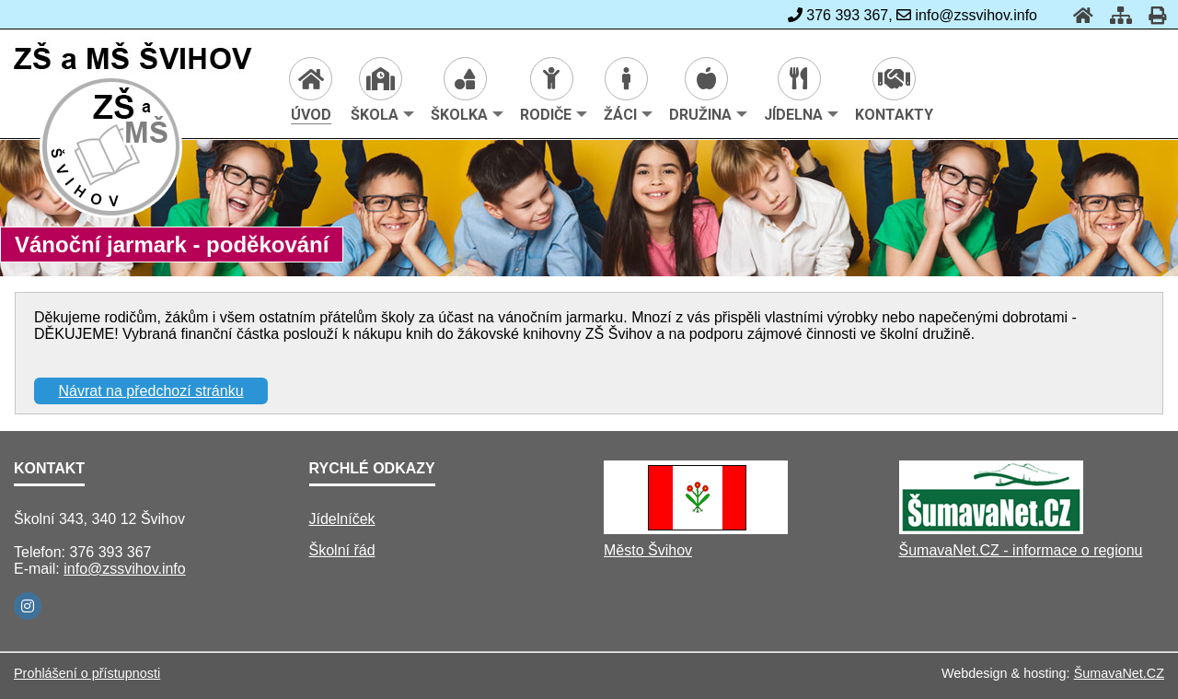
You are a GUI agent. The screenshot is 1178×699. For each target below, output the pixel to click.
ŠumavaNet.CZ (1119, 673)
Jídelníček (342, 519)
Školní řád (342, 550)
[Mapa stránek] (1115, 15)
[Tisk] (1152, 15)
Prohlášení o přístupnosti (87, 673)
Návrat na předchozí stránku (151, 391)
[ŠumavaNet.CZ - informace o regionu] (991, 529)
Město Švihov (648, 550)
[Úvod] (1077, 15)
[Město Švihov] (696, 529)
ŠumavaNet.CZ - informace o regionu (1021, 550)
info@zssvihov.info (124, 569)
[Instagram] (27, 606)
